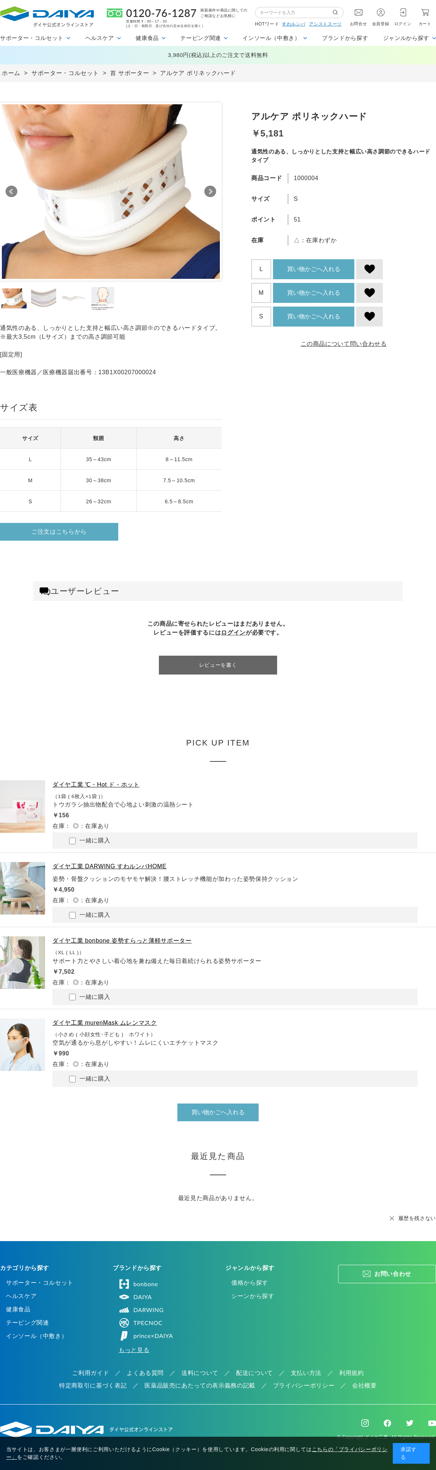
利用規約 (351, 1373)
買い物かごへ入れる (313, 269)
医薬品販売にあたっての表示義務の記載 (199, 1385)
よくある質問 (145, 1373)
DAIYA (135, 1296)
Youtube (432, 1423)
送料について (199, 1373)
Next (210, 191)
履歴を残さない (417, 1218)
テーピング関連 (27, 1322)
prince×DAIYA (146, 1335)
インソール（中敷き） (36, 1336)
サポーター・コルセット (40, 1283)
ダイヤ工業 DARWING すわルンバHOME (109, 866)
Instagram (365, 1423)
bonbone (138, 1284)
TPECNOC (141, 1322)
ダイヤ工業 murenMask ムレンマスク (104, 1023)
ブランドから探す (345, 38)
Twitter (409, 1423)
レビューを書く (218, 665)
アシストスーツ (325, 24)
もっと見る (134, 1350)
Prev (11, 191)
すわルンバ (293, 24)
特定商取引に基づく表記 (93, 1385)
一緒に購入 (89, 840)
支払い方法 (306, 1373)
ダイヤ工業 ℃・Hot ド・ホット (96, 784)
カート (425, 23)
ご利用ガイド (90, 1373)
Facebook (387, 1423)
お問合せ (358, 23)
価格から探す (249, 1283)
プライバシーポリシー (303, 1385)
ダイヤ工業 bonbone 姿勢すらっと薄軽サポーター (121, 940)
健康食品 (18, 1309)
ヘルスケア (21, 1296)
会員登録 (380, 23)
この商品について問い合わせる (344, 344)
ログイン (403, 23)
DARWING (141, 1309)
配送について (254, 1373)
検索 (338, 12)
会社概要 (364, 1385)
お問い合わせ (392, 1274)
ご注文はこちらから (59, 531)
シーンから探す (252, 1296)
